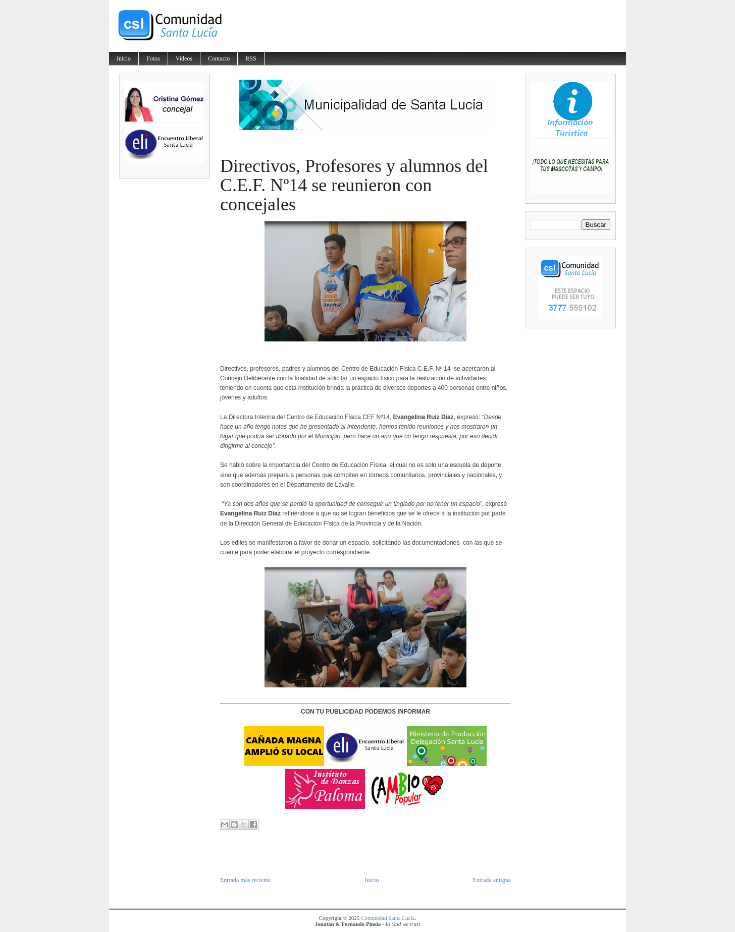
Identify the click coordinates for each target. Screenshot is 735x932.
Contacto (219, 58)
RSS (250, 58)
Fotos (153, 58)
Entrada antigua (491, 880)
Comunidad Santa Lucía (387, 918)
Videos (184, 58)
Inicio (124, 58)
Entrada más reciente (245, 880)
